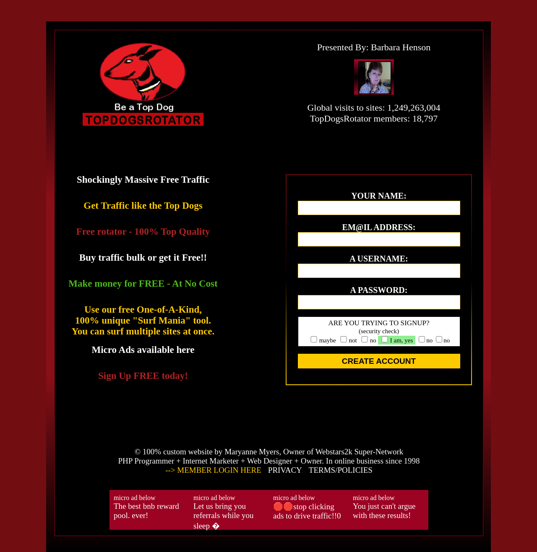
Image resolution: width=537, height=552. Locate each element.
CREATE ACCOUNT (379, 361)
